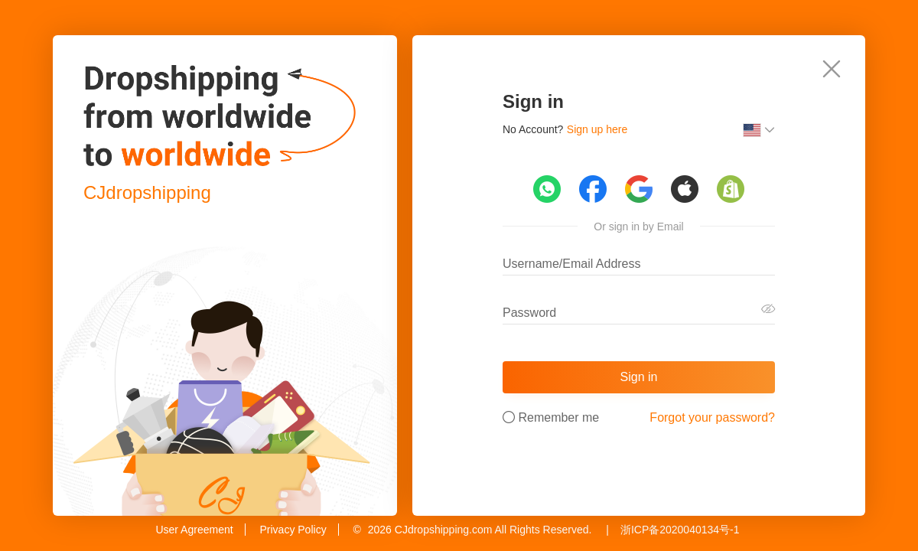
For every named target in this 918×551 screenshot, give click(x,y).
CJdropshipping (147, 192)
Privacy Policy (293, 529)
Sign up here (597, 129)
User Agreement (194, 529)
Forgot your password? (712, 417)
